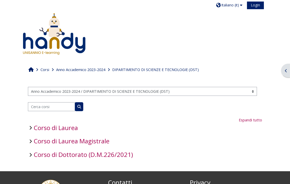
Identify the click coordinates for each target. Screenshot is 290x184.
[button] (229, 5)
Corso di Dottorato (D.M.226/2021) (83, 154)
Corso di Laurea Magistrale (71, 141)
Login (255, 5)
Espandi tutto (250, 120)
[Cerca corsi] (51, 106)
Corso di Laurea (56, 127)
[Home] (54, 33)
